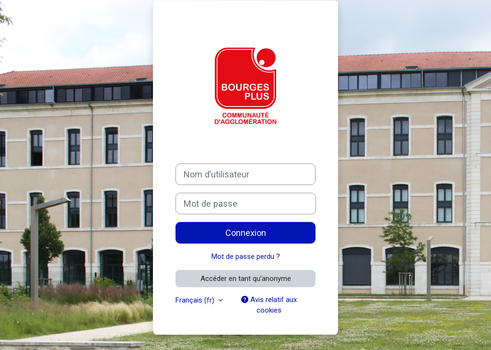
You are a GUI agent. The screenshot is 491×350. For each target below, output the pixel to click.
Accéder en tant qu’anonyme (245, 278)
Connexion (245, 233)
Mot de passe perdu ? (245, 256)
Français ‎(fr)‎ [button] (195, 300)
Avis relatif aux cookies (269, 305)
